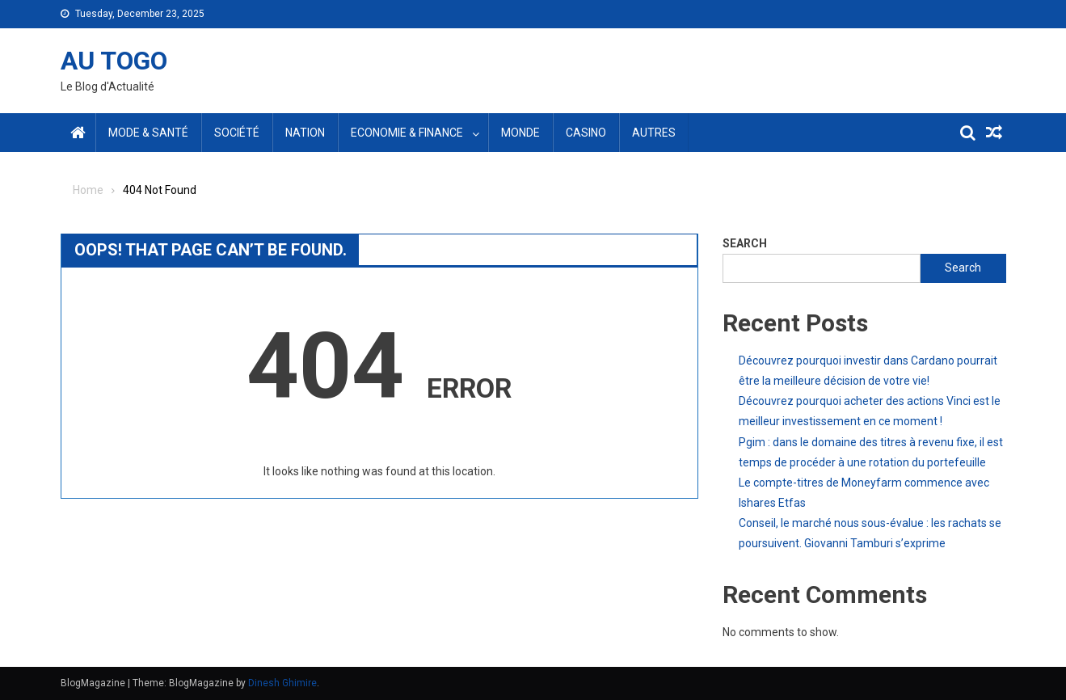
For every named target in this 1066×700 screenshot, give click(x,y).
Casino (586, 132)
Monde (520, 132)
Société (236, 132)
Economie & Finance (407, 132)
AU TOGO (114, 60)
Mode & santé (148, 132)
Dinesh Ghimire (282, 683)
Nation (305, 132)
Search (745, 243)
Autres (654, 132)
